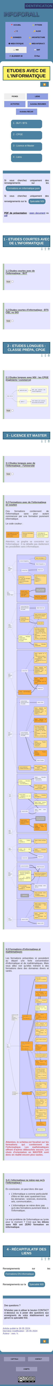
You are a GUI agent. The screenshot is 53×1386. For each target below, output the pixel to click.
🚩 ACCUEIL (16, 25)
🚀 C (16, 31)
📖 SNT (37, 50)
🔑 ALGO (37, 31)
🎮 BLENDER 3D (16, 56)
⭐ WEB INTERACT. (37, 44)
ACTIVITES (14, 104)
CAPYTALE (14, 1359)
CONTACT (38, 1359)
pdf (5, 215)
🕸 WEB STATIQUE (16, 44)
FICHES (15, 96)
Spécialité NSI (37, 201)
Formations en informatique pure (23, 188)
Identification (38, 6)
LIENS (37, 96)
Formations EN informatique (20, 1274)
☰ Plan (37, 56)
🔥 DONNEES (15, 37)
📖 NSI (16, 50)
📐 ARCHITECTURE (37, 37)
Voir (8, 281)
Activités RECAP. (26, 112)
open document (37, 213)
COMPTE (26, 1369)
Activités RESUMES (38, 104)
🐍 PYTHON (37, 25)
